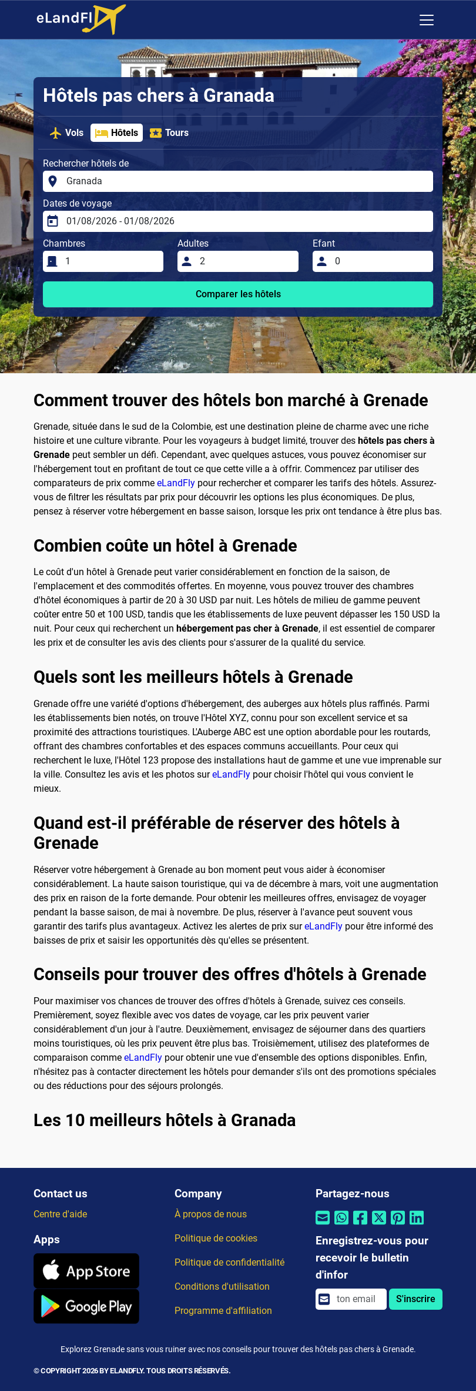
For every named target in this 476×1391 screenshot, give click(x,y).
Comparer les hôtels (238, 294)
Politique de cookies (216, 1238)
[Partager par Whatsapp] (341, 1225)
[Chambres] (110, 261)
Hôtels (116, 133)
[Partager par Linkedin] (417, 1225)
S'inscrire (415, 1298)
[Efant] (380, 261)
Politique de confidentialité (229, 1262)
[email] (358, 1299)
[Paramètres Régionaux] (402, 20)
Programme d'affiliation (223, 1310)
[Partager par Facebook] (360, 1225)
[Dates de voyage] (246, 221)
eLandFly (176, 483)
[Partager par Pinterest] (398, 1225)
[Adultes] (245, 261)
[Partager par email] (323, 1225)
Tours (169, 133)
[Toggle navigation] (427, 20)
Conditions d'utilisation (222, 1286)
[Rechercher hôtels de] (246, 181)
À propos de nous (211, 1214)
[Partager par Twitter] (379, 1225)
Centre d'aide (60, 1214)
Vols (66, 133)
